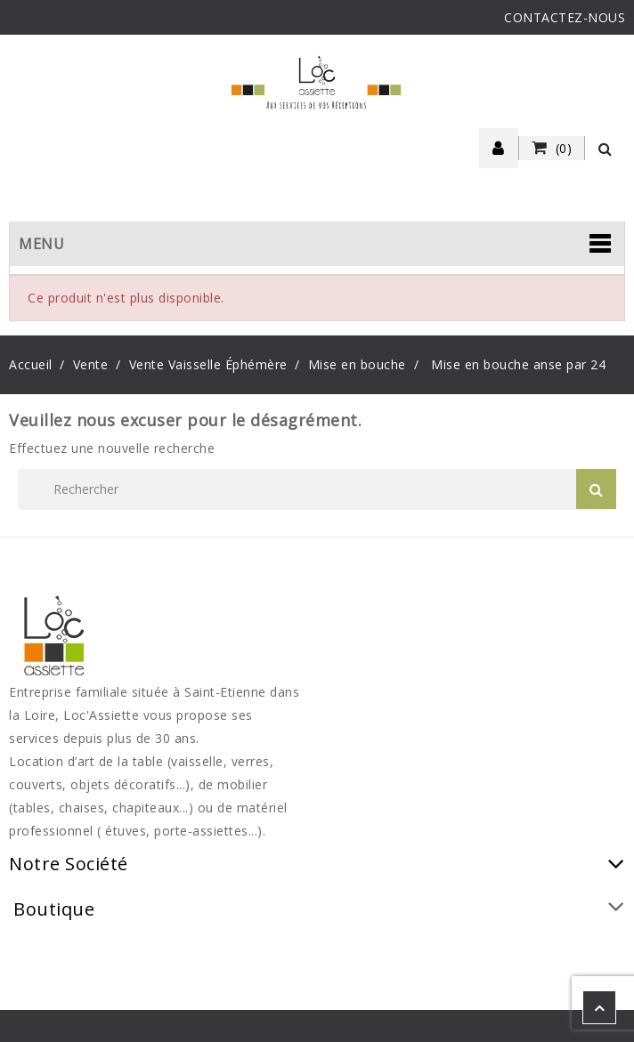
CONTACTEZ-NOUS (564, 17)
